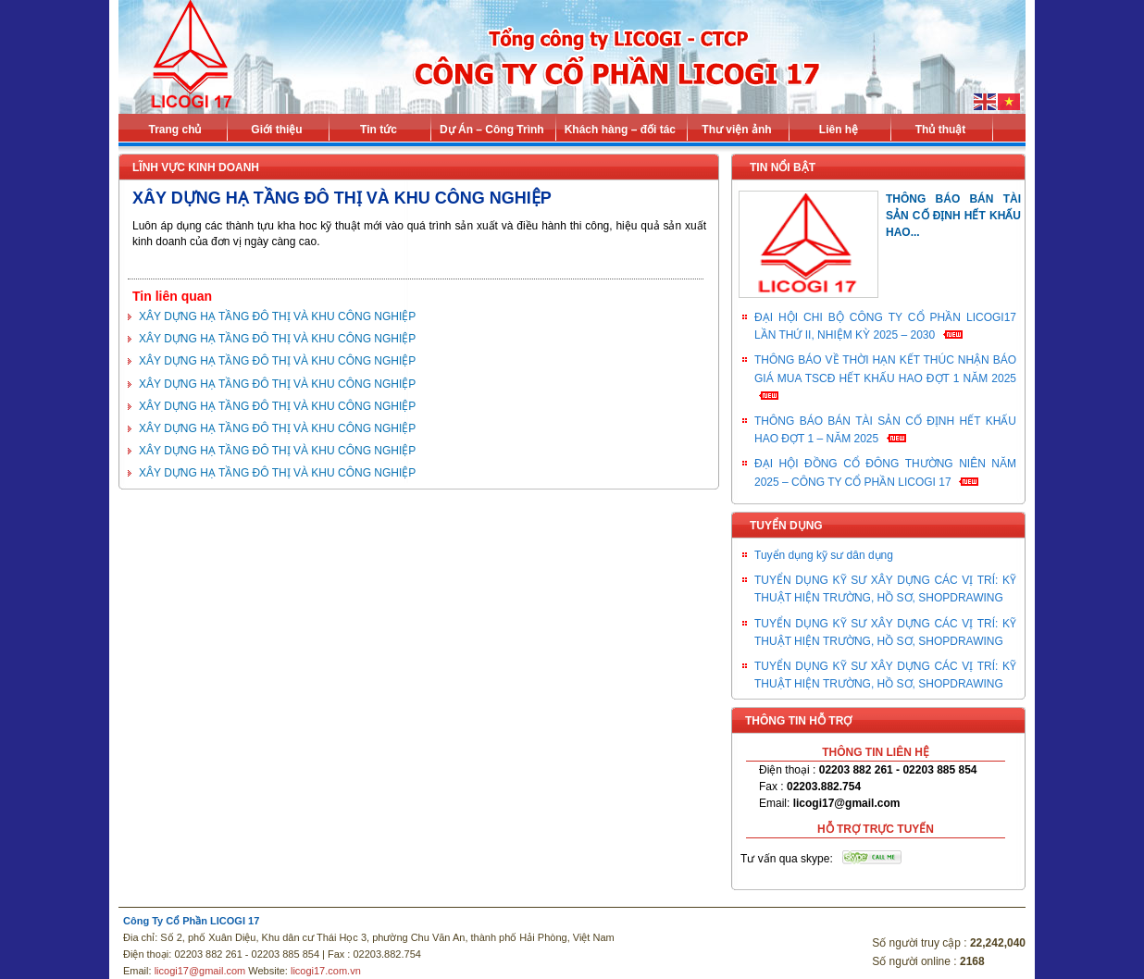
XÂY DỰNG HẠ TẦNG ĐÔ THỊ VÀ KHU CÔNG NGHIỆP (277, 316)
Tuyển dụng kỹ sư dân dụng (823, 555)
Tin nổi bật (782, 167)
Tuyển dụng (786, 525)
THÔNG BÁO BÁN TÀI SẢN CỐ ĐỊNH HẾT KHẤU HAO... (953, 215)
